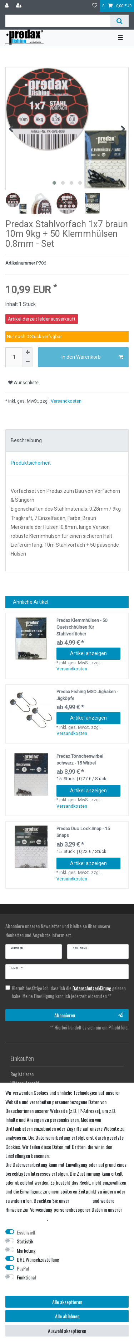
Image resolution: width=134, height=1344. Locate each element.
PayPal (23, 1268)
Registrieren (22, 1074)
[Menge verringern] (28, 362)
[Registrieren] (20, 6)
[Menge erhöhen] (28, 352)
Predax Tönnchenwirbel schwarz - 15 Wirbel (79, 759)
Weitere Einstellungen (25, 1286)
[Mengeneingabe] (14, 357)
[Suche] (119, 21)
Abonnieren (89, 1015)
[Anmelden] (8, 6)
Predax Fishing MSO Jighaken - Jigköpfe (87, 695)
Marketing (26, 1250)
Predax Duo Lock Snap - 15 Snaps (83, 832)
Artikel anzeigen (88, 653)
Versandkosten (65, 401)
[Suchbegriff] (57, 21)
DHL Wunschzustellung (38, 1259)
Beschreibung (26, 440)
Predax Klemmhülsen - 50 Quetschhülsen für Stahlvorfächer (81, 627)
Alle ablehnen (67, 1316)
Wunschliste (23, 382)
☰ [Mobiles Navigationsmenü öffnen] (120, 37)
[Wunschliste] (95, 6)
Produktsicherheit (31, 463)
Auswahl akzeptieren (67, 1330)
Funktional (26, 1277)
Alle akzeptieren (67, 1301)
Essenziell (26, 1232)
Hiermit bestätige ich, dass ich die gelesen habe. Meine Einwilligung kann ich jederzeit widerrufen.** (69, 992)
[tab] (67, 440)
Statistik (25, 1241)
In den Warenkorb (92, 357)
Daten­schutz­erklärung (26, 1218)
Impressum (80, 1200)
